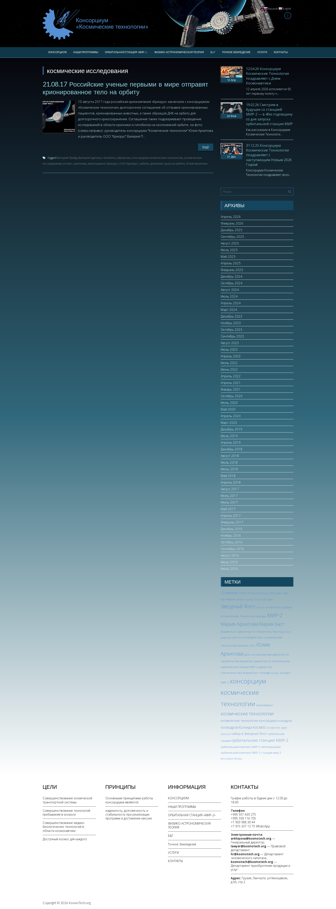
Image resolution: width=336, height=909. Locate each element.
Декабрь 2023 (231, 316)
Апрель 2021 (231, 382)
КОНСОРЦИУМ (57, 52)
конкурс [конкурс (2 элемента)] (275, 672)
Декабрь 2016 (231, 529)
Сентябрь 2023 (232, 336)
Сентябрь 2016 (232, 549)
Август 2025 (230, 243)
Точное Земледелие (236, 52)
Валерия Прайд (67, 158)
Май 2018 (228, 475)
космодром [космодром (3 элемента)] (284, 721)
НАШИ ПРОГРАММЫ (85, 52)
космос (68, 163)
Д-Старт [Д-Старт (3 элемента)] (268, 599)
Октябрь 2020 (231, 396)
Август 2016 (230, 555)
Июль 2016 (229, 562)
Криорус (112, 163)
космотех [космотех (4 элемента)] (273, 727)
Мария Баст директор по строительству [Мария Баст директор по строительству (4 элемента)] (249, 631)
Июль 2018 (229, 462)
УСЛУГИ (262, 52)
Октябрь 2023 (231, 329)
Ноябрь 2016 (231, 535)
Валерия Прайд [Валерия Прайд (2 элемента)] (244, 599)
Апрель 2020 (231, 416)
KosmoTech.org (80, 903)
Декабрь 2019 (231, 429)
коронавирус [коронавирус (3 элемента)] (264, 705)
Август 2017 (230, 489)
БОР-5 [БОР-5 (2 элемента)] (272, 593)
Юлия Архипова (196, 163)
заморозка (124, 158)
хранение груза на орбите (167, 163)
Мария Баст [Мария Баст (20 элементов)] (271, 624)
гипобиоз (109, 158)
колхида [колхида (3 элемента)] (265, 673)
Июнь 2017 (229, 502)
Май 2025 (228, 256)
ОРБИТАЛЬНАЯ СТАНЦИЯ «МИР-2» (126, 52)
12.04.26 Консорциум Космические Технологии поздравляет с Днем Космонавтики (267, 75)
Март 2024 (229, 309)
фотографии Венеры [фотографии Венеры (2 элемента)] (231, 758)
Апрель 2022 (231, 376)
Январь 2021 (231, 389)
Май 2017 (228, 509)
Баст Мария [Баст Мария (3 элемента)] (228, 599)
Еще (205, 147)
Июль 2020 (229, 402)
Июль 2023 (229, 349)
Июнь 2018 (229, 469)
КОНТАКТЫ (281, 52)
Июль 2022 (229, 363)
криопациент (96, 163)
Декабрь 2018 (231, 449)
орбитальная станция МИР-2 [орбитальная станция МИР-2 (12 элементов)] (259, 740)
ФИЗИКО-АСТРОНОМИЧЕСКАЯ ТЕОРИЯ (179, 52)
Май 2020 (228, 409)
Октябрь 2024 (231, 283)
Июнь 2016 (229, 568)
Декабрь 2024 (231, 276)
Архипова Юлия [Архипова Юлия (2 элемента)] (259, 593)
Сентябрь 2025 (232, 236)
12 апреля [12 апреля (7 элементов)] (229, 592)
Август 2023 (230, 343)
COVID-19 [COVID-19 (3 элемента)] (244, 593)
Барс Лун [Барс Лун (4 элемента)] (282, 593)
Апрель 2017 (231, 515)
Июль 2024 (229, 296)
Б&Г (212, 52)
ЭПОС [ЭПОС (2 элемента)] (252, 645)
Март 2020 (229, 422)
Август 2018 (230, 456)
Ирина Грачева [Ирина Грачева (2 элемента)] (264, 607)
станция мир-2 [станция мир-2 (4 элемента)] (271, 752)
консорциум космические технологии (157, 158)
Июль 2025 (229, 250)
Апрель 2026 (231, 216)
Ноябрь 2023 (231, 323)
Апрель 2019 (231, 442)
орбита (144, 163)
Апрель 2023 (231, 356)
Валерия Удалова (89, 158)
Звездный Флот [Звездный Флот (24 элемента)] (238, 606)
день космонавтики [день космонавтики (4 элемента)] (258, 654)
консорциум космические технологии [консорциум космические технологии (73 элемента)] (243, 692)
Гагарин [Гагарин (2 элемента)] (257, 599)
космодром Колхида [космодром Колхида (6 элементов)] (236, 727)
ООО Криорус (128, 163)
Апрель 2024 (231, 303)
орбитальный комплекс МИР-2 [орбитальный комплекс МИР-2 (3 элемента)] (240, 747)
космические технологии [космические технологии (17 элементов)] (247, 713)
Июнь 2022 (229, 369)
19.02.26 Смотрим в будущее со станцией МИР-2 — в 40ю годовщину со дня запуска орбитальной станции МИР (269, 114)
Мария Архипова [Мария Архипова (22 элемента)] (239, 624)
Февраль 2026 (232, 223)
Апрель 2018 (231, 482)
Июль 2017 (229, 495)
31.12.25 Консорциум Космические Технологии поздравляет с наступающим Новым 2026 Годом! (269, 155)
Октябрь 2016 (231, 542)
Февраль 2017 (232, 522)
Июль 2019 (229, 436)
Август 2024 (230, 290)
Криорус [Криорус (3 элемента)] (260, 616)
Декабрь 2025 (231, 230)
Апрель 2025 (231, 263)
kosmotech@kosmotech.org (252, 862)
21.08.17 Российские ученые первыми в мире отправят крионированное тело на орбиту (125, 88)
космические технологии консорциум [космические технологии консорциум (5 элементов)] (248, 720)
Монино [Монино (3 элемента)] (243, 645)
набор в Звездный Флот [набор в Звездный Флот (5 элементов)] (249, 733)
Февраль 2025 (232, 270)
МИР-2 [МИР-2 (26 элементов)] (275, 615)
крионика (80, 163)
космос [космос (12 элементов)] (259, 727)
